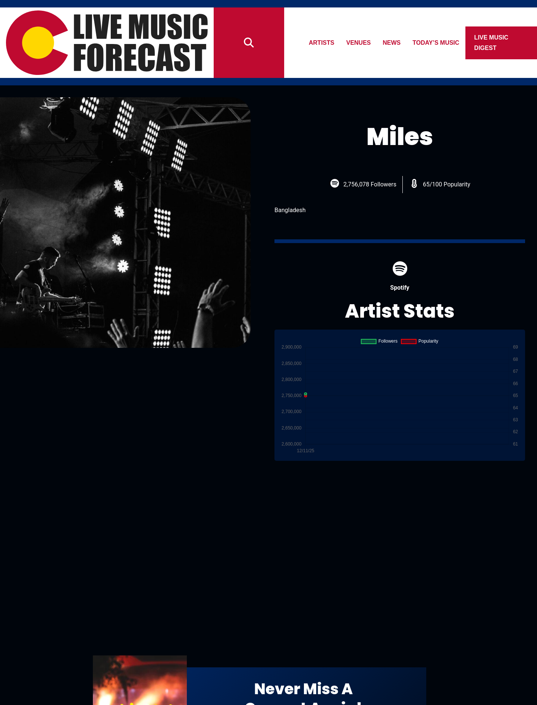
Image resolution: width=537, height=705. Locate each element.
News (392, 43)
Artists (321, 43)
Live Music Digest (491, 42)
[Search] (249, 42)
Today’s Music (436, 43)
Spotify (399, 276)
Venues (358, 43)
